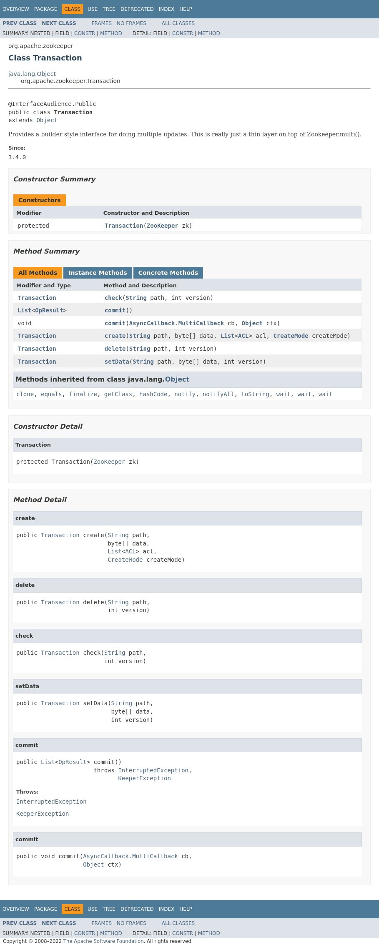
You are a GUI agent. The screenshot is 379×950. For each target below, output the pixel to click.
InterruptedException (153, 770)
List (25, 310)
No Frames (131, 23)
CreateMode (290, 335)
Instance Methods (97, 272)
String (136, 297)
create (115, 335)
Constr (84, 33)
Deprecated (137, 9)
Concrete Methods (168, 272)
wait (283, 394)
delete (115, 348)
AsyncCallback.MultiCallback (176, 323)
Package (45, 9)
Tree (109, 9)
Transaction (124, 225)
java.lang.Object (32, 73)
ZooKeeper (162, 225)
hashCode (153, 394)
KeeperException (144, 778)
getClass (118, 394)
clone (25, 394)
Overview (16, 9)
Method (111, 33)
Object (47, 120)
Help (185, 9)
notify (185, 394)
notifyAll (218, 394)
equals (51, 394)
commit (115, 310)
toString (255, 394)
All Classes (178, 23)
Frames (102, 23)
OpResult (49, 310)
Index (167, 9)
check (113, 297)
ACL (243, 335)
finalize (83, 394)
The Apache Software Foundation (103, 941)
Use (93, 9)
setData (117, 361)
